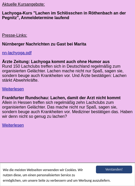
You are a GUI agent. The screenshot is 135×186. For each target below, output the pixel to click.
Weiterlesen (13, 89)
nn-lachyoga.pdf (17, 53)
